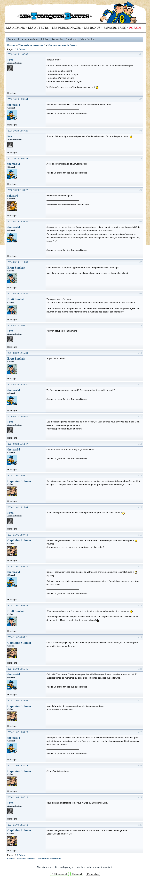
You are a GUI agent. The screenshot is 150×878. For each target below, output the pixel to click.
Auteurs (39, 27)
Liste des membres (28, 39)
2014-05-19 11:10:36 (18, 262)
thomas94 (13, 104)
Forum (134, 27)
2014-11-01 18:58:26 (18, 566)
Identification (87, 39)
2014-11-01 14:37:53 (18, 535)
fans (114, 27)
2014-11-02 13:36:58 (18, 700)
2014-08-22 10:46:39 (18, 293)
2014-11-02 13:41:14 (18, 765)
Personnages (66, 27)
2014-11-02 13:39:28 (18, 732)
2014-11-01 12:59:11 (18, 475)
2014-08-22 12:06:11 (18, 325)
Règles (44, 39)
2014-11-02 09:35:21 (18, 637)
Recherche (57, 39)
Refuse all (77, 874)
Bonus (92, 27)
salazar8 (12, 195)
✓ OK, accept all (59, 874)
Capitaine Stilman (19, 481)
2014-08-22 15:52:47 (18, 444)
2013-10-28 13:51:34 (18, 99)
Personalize (93, 874)
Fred (10, 59)
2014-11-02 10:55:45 (18, 669)
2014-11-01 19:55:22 (18, 605)
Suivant (22, 49)
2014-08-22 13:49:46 (18, 416)
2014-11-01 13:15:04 (18, 507)
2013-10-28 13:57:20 (18, 131)
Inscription (71, 39)
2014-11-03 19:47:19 (18, 797)
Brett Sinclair (16, 267)
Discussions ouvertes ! (31, 45)
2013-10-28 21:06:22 (18, 190)
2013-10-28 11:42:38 (18, 54)
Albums (16, 27)
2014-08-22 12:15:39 (18, 353)
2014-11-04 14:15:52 (18, 825)
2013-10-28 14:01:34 (18, 158)
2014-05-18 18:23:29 (18, 221)
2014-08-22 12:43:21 (18, 384)
